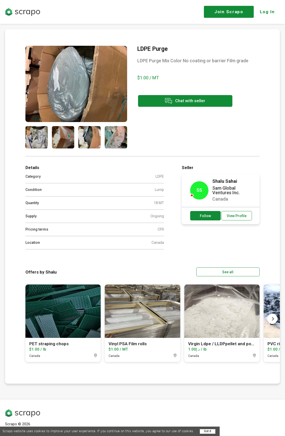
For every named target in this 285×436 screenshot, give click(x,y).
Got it (207, 431)
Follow (205, 216)
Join (228, 11)
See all (245, 272)
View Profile (237, 216)
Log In (267, 11)
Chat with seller (182, 101)
